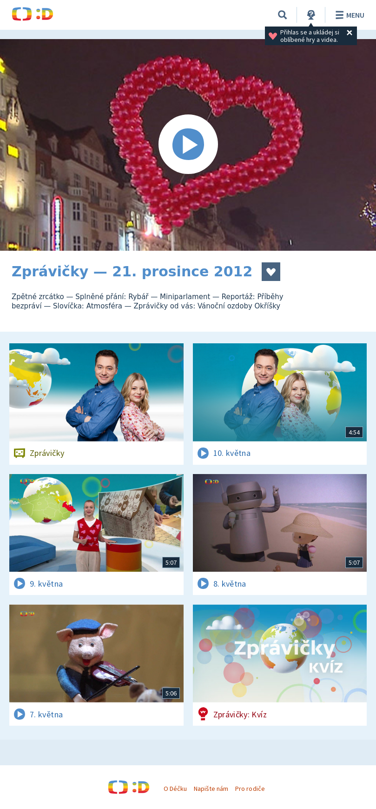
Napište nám (211, 788)
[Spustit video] (188, 145)
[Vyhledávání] (283, 15)
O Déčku (175, 788)
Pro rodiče (249, 788)
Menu (348, 15)
